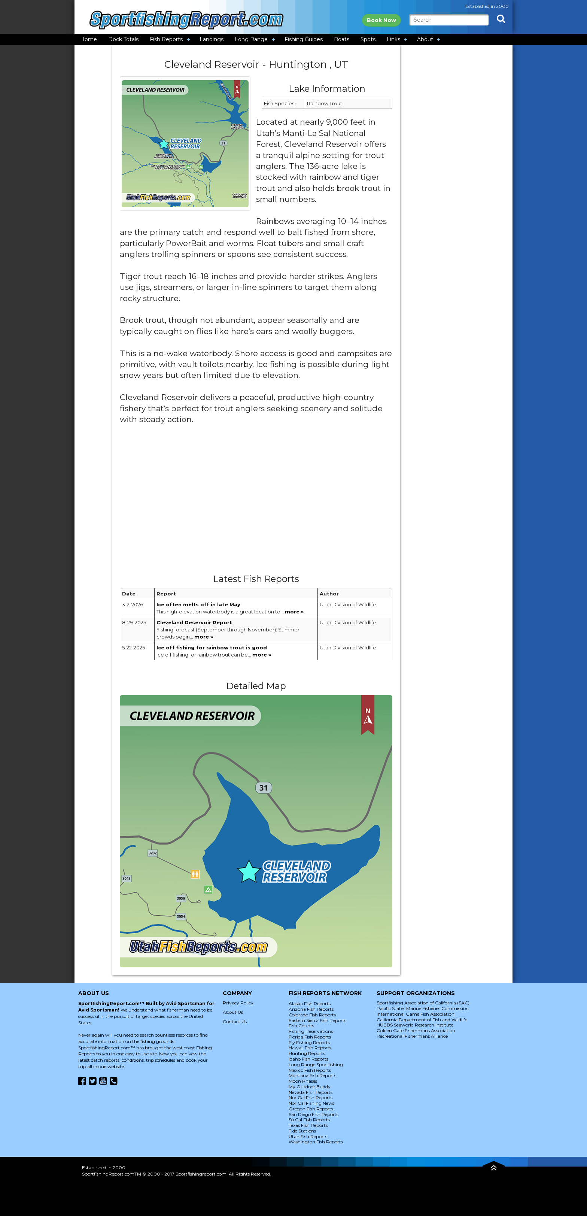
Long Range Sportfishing (316, 1064)
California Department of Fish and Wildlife (422, 1019)
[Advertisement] (256, 502)
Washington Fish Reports (316, 1141)
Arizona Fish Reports (311, 1009)
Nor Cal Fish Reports (310, 1097)
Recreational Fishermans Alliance (412, 1036)
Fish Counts (301, 1025)
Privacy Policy (238, 1003)
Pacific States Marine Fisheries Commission (423, 1008)
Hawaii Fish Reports (310, 1047)
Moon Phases (303, 1081)
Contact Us (235, 1021)
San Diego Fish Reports (313, 1114)
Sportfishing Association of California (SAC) (423, 1003)
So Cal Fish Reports (309, 1119)
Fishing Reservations (311, 1031)
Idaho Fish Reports (308, 1059)
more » (294, 612)
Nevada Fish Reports (310, 1092)
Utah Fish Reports (308, 1136)
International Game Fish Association (415, 1014)
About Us (233, 1012)
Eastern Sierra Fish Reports (317, 1020)
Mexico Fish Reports (310, 1070)
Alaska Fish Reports (310, 1003)
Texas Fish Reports (308, 1125)
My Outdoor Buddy (310, 1086)
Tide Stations (302, 1131)
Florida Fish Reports (310, 1037)
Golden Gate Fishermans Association (416, 1030)
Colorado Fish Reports (312, 1015)
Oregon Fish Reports (311, 1109)
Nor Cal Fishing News (311, 1103)
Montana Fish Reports (312, 1075)
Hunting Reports (307, 1053)
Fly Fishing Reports (309, 1042)
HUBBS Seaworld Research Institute (415, 1025)
